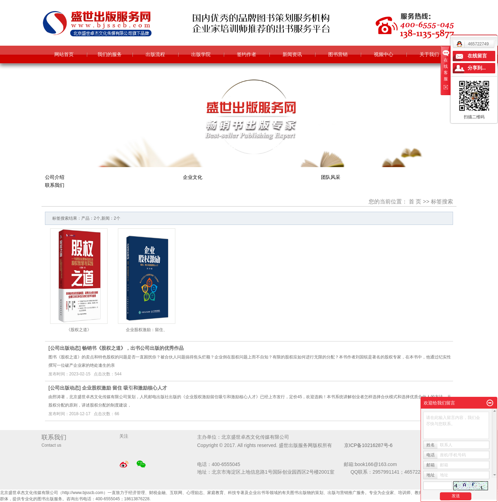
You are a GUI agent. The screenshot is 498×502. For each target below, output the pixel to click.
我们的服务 (110, 54)
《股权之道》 (78, 329)
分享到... (477, 68)
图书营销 (338, 54)
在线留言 (477, 55)
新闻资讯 (292, 54)
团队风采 (330, 177)
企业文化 (192, 177)
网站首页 (64, 54)
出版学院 (201, 54)
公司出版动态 (64, 348)
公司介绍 (54, 177)
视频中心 (383, 54)
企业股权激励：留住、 (146, 329)
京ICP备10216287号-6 (368, 445)
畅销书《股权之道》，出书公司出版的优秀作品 (133, 348)
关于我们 (429, 54)
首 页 (415, 201)
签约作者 (246, 54)
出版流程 (155, 54)
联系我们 (54, 185)
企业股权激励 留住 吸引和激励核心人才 (124, 388)
